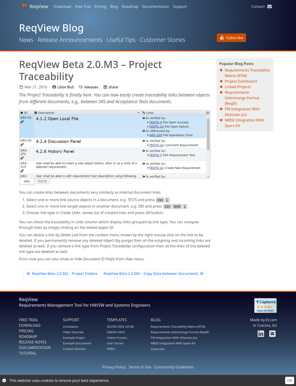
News (26, 40)
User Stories (115, 343)
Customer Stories (162, 40)
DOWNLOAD (29, 325)
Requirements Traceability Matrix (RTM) (178, 326)
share (113, 87)
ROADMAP (28, 336)
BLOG (156, 319)
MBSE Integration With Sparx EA (173, 343)
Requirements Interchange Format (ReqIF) (242, 98)
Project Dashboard (241, 81)
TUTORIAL (28, 353)
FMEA (111, 349)
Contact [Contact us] (261, 6)
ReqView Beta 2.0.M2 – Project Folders (62, 273)
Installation (71, 326)
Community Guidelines (174, 367)
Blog (114, 6)
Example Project (74, 338)
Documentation (155, 6)
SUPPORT (71, 319)
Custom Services (74, 349)
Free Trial (83, 6)
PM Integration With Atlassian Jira (174, 338)
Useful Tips (121, 40)
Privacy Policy (114, 367)
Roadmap (130, 6)
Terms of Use (140, 367)
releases (91, 87)
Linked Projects (238, 86)
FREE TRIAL (28, 319)
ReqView (35, 6)
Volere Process (117, 338)
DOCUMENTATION (35, 347)
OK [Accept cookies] (289, 380)
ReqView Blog (51, 27)
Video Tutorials (73, 332)
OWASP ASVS (116, 332)
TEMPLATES (117, 319)
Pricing (101, 6)
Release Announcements (70, 40)
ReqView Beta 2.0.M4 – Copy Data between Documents (153, 273)
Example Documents (77, 343)
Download (62, 6)
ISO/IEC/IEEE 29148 (120, 326)
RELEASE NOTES (32, 342)
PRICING (26, 330)
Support (180, 6)
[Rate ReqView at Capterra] (263, 305)
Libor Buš (65, 87)
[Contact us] (271, 335)
